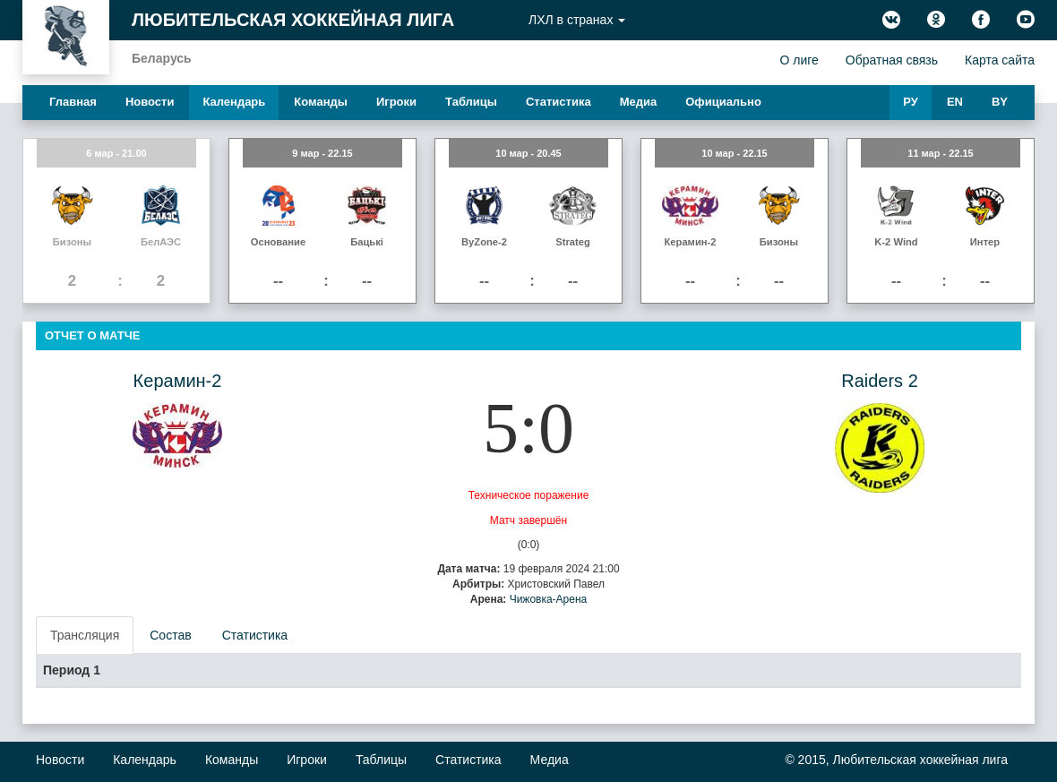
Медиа (638, 101)
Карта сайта (1000, 60)
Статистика (558, 101)
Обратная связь (892, 60)
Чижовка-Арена (549, 599)
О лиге (798, 60)
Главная (73, 101)
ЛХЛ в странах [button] (576, 20)
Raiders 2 (879, 381)
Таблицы (471, 101)
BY (1000, 101)
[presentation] (85, 635)
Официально (723, 101)
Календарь (233, 101)
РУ (910, 101)
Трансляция (84, 635)
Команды (321, 101)
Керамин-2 (177, 381)
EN (955, 101)
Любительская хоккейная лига (293, 20)
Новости (150, 101)
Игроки (396, 101)
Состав (170, 635)
